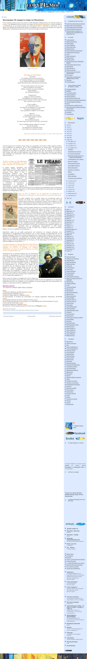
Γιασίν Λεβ (69, 266)
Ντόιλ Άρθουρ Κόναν (71, 306)
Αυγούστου (71, 181)
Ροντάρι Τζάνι (69, 315)
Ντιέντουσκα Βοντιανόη (74, 163)
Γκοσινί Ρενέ (69, 269)
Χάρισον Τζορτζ (70, 326)
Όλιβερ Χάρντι (70, 43)
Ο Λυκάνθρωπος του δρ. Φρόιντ (76, 159)
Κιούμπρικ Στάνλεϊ (71, 363)
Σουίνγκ (68, 397)
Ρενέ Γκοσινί (69, 75)
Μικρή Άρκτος (70, 554)
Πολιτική (27, 310)
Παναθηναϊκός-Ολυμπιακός (73, 384)
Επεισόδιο (68, 112)
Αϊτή (67, 345)
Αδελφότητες (69, 341)
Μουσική (68, 236)
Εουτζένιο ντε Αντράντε (73, 169)
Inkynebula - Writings (72, 534)
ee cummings (71, 174)
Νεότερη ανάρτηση (8, 316)
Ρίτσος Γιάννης (70, 390)
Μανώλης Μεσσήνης (72, 641)
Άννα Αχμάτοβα (70, 40)
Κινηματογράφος (70, 229)
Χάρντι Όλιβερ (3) (70, 332)
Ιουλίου (70, 183)
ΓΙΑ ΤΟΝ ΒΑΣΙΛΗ (71, 583)
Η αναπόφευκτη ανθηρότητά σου (74, 105)
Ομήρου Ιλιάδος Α (70, 96)
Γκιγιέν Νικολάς (70, 267)
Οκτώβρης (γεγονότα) (71, 381)
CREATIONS (70, 638)
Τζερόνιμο (68, 80)
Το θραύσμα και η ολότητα (74, 151)
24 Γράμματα (69, 556)
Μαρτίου (70, 191)
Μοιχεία (68, 375)
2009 (68, 137)
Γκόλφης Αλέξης (70, 273)
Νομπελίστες (70, 603)
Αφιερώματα (7, 310)
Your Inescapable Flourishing (73, 102)
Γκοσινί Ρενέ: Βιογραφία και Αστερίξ (75, 23)
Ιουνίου (70, 185)
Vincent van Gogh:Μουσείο (73, 568)
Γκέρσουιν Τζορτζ (70, 350)
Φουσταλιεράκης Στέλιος (72, 324)
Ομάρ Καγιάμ (69, 66)
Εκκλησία (68, 222)
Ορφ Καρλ (69, 312)
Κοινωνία (68, 231)
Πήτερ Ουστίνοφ (70, 68)
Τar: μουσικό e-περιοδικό (72, 566)
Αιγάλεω (68, 213)
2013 (68, 129)
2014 (68, 127)
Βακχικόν (69, 627)
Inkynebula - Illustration (73, 531)
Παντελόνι (69, 386)
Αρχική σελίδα (31, 316)
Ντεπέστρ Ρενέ (70, 303)
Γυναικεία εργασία (71, 549)
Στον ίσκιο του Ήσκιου (73, 596)
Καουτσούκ (69, 361)
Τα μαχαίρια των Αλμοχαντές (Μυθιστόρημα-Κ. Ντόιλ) (73, 77)
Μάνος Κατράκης (72, 176)
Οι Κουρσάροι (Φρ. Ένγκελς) (73, 64)
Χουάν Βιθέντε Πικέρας (74, 165)
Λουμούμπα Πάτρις (71, 287)
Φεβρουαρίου (71, 193)
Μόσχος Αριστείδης (71, 296)
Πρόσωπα (37, 310)
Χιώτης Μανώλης (70, 333)
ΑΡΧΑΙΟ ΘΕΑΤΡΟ (71, 89)
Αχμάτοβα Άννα (70, 260)
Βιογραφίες (69, 216)
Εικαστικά (13, 310)
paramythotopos (71, 645)
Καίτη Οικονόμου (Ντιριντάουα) (74, 50)
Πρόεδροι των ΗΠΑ (71, 388)
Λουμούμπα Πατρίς (71, 368)
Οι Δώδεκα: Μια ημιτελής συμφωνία (75, 541)
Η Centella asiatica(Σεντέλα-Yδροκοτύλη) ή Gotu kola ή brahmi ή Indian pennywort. (75, 620)
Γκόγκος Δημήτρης (71, 271)
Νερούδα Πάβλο (70, 297)
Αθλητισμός (69, 211)
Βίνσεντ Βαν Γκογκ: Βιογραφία (74, 25)
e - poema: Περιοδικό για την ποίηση (75, 563)
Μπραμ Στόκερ (70, 58)
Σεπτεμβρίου (71, 147)
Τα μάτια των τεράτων (71, 399)
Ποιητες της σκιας (71, 543)
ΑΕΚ (67, 209)
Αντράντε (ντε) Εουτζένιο (72, 258)
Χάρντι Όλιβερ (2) (70, 330)
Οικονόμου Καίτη (70, 308)
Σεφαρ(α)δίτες (69, 391)
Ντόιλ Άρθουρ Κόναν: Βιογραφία (74, 27)
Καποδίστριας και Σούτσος (72, 52)
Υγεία (67, 250)
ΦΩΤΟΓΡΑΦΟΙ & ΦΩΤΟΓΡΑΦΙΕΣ (71, 616)
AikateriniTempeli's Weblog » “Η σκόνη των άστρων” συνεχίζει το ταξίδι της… (75, 607)
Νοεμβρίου (71, 143)
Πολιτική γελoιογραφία (73, 602)
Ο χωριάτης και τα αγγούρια (75, 178)
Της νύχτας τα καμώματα (74, 153)
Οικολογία (68, 238)
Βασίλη (70, 172)
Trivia (68, 536)
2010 (68, 135)
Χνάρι (68, 625)
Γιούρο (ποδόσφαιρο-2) (72, 348)
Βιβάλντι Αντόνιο (70, 264)
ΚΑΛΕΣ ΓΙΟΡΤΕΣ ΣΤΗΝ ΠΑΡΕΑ (75, 639)
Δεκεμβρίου (71, 141)
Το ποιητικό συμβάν (71, 93)
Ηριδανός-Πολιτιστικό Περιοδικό (74, 565)
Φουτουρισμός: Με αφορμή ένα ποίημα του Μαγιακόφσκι (23, 20)
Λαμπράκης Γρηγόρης (71, 366)
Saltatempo (70, 632)
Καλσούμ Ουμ (69, 359)
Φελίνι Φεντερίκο (70, 323)
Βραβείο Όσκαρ (70, 49)
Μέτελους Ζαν (70, 289)
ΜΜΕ (20, 310)
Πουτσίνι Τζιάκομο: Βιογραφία (73, 29)
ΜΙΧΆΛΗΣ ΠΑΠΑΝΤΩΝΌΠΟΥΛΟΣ (73, 539)
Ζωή (68, 643)
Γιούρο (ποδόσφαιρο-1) (72, 347)
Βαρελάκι (68, 557)
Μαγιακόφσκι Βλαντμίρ (72, 370)
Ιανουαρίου (71, 195)
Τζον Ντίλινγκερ (70, 82)
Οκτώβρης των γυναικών (72, 382)
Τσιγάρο (68, 402)
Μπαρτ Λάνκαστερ (71, 56)
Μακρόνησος (69, 372)
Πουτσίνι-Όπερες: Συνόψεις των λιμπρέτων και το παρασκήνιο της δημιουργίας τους (74, 32)
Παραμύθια (69, 240)
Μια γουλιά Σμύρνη (73, 167)
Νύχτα (68, 103)
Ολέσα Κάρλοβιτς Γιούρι (72, 310)
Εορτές (68, 224)
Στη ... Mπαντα (71, 547)
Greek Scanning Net (72, 587)
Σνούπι (68, 395)
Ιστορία (16, 310)
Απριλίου (70, 189)
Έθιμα (67, 218)
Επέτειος (68, 225)
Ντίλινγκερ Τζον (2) (71, 301)
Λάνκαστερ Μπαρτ (71, 283)
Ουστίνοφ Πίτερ (70, 314)
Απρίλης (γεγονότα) (71, 343)
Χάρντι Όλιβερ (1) (70, 328)
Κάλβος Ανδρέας (70, 356)
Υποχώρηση (69, 545)
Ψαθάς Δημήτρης (70, 335)
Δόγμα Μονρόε (70, 354)
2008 (68, 139)
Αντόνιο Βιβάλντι (70, 45)
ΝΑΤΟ (68, 379)
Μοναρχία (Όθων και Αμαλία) (73, 377)
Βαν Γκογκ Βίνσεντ (71, 262)
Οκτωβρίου (71, 145)
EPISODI (68, 91)
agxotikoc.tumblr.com (72, 528)
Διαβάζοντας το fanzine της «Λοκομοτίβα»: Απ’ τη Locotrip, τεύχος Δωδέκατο (74, 611)
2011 (68, 133)
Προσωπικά (69, 249)
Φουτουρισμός (70, 404)
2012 (68, 131)
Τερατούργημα (70, 114)
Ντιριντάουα (69, 305)
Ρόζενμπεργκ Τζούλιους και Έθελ (74, 317)
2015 (68, 125)
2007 (68, 198)
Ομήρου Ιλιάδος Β (70, 94)
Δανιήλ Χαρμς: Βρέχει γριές (73, 98)
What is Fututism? (27, 287)
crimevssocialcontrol (72, 582)
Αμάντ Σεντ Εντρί (70, 257)
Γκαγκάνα (70, 149)
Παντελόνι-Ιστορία (71, 70)
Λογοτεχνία (69, 233)
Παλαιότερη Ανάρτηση (55, 316)
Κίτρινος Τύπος (70, 357)
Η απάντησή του (70, 110)
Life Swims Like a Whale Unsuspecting (76, 100)
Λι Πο (67, 54)
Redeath (69, 532)
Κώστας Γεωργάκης (73, 161)
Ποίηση (23, 310)
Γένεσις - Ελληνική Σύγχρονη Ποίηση (75, 559)
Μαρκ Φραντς (69, 290)
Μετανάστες (69, 373)
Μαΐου (70, 187)
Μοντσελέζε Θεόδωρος (72, 292)
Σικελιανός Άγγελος (71, 393)
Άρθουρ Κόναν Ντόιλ (71, 41)
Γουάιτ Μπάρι (69, 274)
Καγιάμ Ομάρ (69, 281)
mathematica (70, 572)
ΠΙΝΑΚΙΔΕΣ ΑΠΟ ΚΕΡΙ (73, 623)
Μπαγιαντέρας (70, 294)
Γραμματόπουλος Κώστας (72, 276)
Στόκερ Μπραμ (70, 319)
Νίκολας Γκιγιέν (70, 59)
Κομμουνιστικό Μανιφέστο (73, 364)
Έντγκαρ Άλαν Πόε (71, 561)
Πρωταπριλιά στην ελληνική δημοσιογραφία (73, 72)
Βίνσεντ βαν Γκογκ (71, 47)
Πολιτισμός (32, 310)
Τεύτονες (68, 400)
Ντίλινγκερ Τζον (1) (71, 299)
